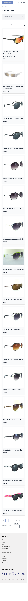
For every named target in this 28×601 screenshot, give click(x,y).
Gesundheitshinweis (7, 563)
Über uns (4, 540)
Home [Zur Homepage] (3, 6)
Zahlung (4, 560)
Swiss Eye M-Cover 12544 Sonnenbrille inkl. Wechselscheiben (11, 54)
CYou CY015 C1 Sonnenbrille (12, 510)
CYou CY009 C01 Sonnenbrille (13, 329)
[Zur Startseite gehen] (8, 2)
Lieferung (4, 558)
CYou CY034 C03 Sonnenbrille (13, 269)
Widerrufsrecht (6, 546)
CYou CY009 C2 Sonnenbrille (13, 359)
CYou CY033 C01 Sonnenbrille (13, 118)
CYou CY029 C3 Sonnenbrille (12, 179)
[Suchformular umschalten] (16, 2)
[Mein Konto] (18, 2)
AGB (3, 544)
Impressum (5, 548)
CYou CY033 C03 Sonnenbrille (13, 148)
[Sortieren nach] (16, 25)
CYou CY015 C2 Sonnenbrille (12, 480)
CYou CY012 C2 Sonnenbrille (12, 420)
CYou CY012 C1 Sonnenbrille (12, 450)
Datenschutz (5, 542)
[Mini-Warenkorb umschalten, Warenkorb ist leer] (21, 2)
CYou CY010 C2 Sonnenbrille (12, 390)
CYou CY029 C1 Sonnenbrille (12, 209)
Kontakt (4, 556)
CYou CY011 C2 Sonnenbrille (12, 299)
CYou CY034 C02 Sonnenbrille (13, 239)
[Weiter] (23, 520)
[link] (4, 520)
